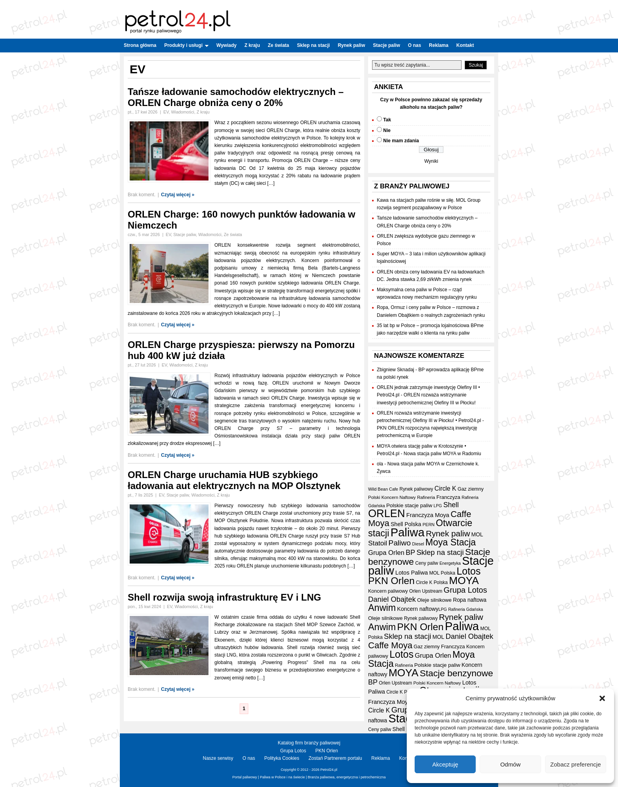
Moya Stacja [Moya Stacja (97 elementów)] (450, 542)
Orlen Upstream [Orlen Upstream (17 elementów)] (425, 591)
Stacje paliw (386, 45)
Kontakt (465, 45)
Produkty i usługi (186, 45)
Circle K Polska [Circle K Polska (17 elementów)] (432, 582)
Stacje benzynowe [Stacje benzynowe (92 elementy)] (456, 673)
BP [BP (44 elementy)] (410, 552)
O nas (414, 45)
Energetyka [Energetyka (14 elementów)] (450, 563)
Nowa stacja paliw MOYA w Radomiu (442, 453)
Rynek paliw (351, 45)
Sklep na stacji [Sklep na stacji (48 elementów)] (440, 552)
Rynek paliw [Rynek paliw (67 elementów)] (448, 533)
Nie (387, 130)
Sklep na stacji (313, 45)
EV (165, 112)
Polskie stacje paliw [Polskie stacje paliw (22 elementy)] (409, 505)
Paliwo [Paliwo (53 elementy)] (400, 543)
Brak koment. (142, 194)
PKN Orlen (326, 751)
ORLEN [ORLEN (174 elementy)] (386, 513)
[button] (602, 698)
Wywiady (226, 45)
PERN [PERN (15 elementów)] (428, 524)
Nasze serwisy (218, 758)
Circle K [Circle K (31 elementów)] (445, 488)
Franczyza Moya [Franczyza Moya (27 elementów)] (427, 515)
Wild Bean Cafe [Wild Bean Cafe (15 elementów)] (383, 489)
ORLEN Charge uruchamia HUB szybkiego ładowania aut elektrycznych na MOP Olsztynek (234, 480)
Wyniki (431, 161)
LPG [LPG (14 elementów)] (438, 505)
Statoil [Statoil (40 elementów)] (377, 543)
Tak (387, 120)
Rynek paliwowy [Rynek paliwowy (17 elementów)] (416, 489)
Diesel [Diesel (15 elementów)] (418, 543)
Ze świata (278, 45)
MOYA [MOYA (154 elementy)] (464, 580)
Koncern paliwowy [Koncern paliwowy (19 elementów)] (388, 591)
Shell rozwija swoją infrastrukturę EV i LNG (224, 597)
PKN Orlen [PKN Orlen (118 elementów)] (391, 580)
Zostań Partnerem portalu (335, 758)
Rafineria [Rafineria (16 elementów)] (426, 497)
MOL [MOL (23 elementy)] (477, 535)
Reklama (438, 45)
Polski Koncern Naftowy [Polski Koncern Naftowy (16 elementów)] (392, 497)
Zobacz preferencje (575, 764)
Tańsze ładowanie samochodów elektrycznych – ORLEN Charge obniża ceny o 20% (236, 97)
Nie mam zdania (401, 140)
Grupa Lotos (293, 751)
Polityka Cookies (282, 758)
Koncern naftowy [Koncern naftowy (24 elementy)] (418, 609)
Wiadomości (182, 112)
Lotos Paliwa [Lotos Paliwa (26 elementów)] (411, 572)
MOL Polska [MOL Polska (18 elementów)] (442, 573)
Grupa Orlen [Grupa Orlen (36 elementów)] (386, 552)
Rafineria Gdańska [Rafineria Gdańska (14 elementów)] (465, 609)
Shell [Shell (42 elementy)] (451, 505)
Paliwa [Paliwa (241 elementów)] (407, 532)
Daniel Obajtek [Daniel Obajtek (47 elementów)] (392, 599)
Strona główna (140, 45)
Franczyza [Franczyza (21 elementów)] (448, 497)
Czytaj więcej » (178, 194)
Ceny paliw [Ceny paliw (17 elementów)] (426, 563)
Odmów (510, 764)
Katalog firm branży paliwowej (309, 743)
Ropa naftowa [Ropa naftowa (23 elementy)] (469, 600)
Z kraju (252, 45)
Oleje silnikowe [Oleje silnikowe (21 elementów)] (434, 600)
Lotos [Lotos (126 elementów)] (468, 571)
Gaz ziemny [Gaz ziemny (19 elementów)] (471, 489)
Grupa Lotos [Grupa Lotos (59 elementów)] (465, 590)
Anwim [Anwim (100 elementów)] (382, 608)
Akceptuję (445, 764)
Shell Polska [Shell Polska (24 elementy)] (406, 524)
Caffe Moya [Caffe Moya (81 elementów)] (390, 645)
